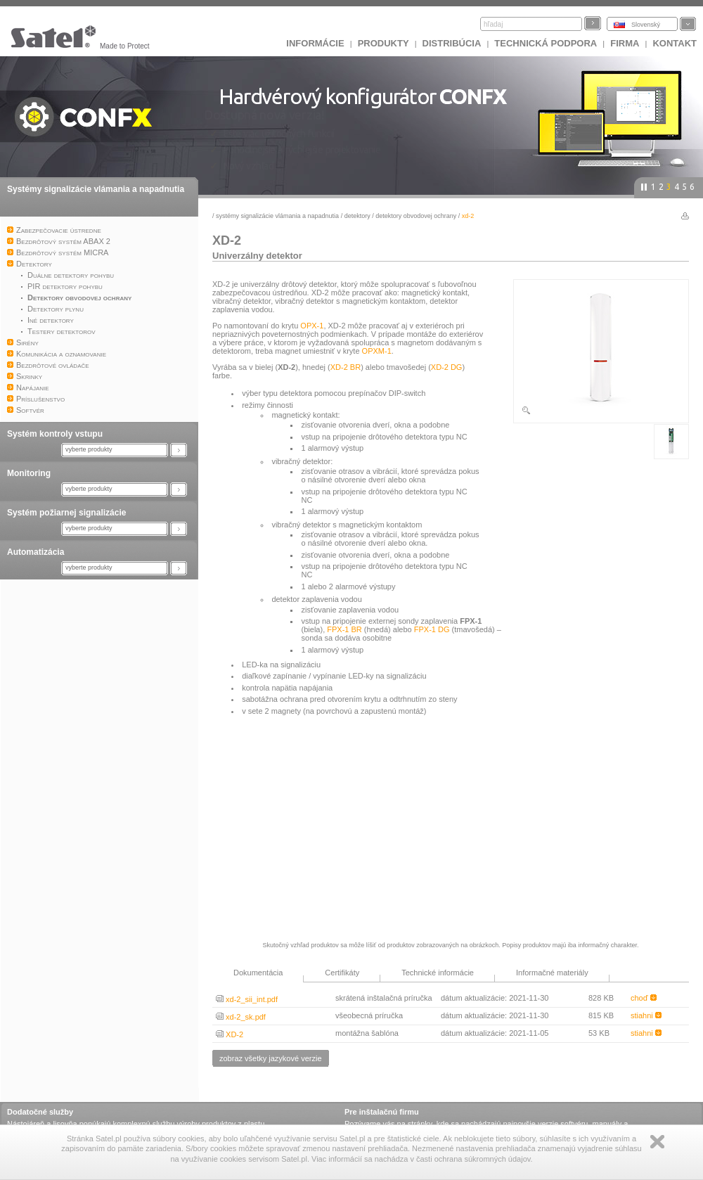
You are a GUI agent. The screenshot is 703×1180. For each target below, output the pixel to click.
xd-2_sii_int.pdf (247, 999)
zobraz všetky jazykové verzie (270, 1058)
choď (644, 998)
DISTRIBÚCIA (452, 43)
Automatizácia (35, 552)
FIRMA (624, 43)
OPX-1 (311, 325)
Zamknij (657, 1141)
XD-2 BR (345, 367)
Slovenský (645, 24)
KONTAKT (674, 43)
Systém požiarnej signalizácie (66, 513)
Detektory (357, 215)
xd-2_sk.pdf (241, 1017)
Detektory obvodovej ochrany (415, 215)
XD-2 (229, 1034)
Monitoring (29, 473)
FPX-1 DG (432, 629)
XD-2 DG (447, 367)
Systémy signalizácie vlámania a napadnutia (95, 189)
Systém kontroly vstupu (55, 434)
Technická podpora (545, 43)
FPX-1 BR (344, 629)
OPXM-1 (377, 351)
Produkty (383, 43)
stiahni (646, 1015)
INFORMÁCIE (315, 43)
